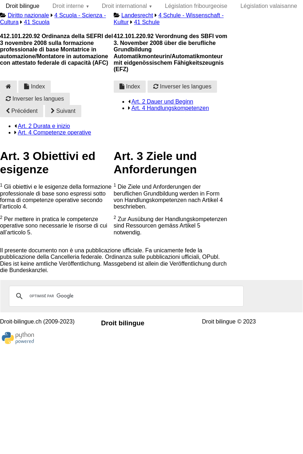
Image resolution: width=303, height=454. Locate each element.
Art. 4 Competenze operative (54, 132)
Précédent (21, 111)
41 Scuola (36, 22)
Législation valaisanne (268, 6)
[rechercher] (125, 296)
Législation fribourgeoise (196, 6)
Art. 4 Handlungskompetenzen (170, 108)
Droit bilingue (22, 6)
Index (34, 86)
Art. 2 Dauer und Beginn (162, 101)
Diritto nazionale (28, 15)
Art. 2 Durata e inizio (44, 126)
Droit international (124, 6)
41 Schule (146, 22)
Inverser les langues (35, 99)
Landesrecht (137, 15)
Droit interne (68, 6)
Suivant (63, 111)
